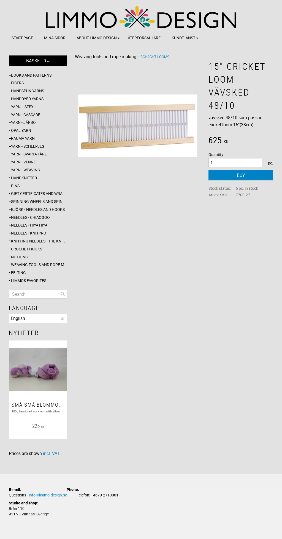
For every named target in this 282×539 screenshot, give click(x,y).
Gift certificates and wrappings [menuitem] (39, 193)
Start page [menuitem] (22, 37)
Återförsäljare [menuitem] (144, 37)
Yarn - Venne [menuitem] (23, 161)
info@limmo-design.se (48, 495)
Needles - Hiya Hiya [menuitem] (29, 225)
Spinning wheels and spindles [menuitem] (39, 201)
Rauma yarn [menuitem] (23, 138)
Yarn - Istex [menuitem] (22, 106)
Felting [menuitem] (18, 272)
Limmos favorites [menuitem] (28, 280)
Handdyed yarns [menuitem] (27, 98)
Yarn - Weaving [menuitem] (25, 169)
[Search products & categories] (38, 294)
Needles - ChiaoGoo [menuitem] (30, 217)
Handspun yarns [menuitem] (27, 90)
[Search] (63, 294)
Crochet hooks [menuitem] (26, 249)
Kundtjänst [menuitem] (183, 37)
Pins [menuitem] (15, 185)
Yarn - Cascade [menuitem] (25, 114)
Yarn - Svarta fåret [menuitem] (30, 154)
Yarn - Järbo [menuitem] (23, 122)
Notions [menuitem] (19, 256)
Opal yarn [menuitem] (21, 130)
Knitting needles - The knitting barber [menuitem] (39, 241)
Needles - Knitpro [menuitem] (28, 233)
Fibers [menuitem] (17, 82)
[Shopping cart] (38, 60)
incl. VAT (51, 453)
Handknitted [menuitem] (24, 177)
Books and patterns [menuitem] (31, 75)
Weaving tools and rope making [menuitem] (39, 264)
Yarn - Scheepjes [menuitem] (27, 146)
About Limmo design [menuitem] (97, 37)
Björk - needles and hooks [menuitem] (38, 209)
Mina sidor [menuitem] (55, 37)
